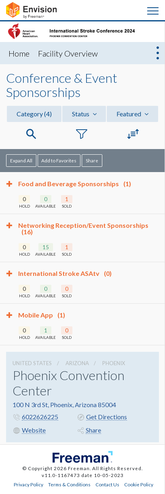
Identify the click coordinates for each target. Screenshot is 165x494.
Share (92, 160)
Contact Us (107, 484)
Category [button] (34, 114)
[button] (31, 134)
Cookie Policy (138, 484)
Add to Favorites (58, 160)
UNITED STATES (32, 363)
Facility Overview (68, 53)
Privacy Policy (28, 484)
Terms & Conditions (69, 484)
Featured (132, 114)
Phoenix (113, 363)
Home (19, 53)
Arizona (77, 363)
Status (84, 114)
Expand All (21, 160)
